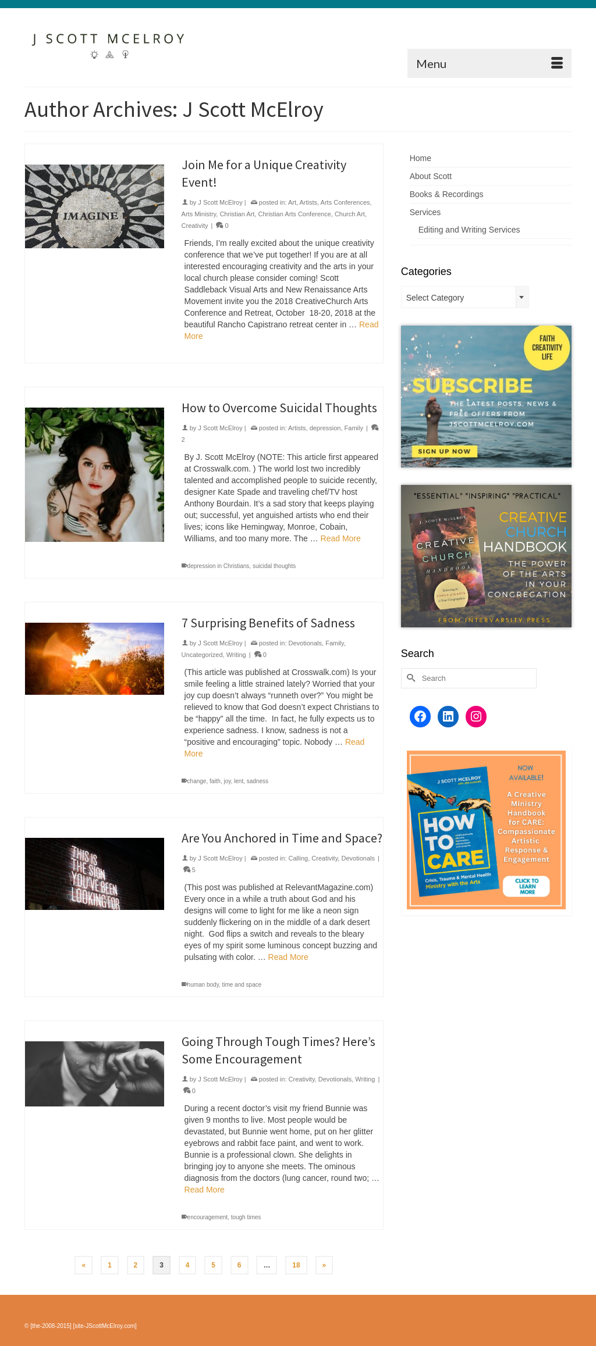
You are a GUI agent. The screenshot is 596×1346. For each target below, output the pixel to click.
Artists (309, 202)
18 (296, 1265)
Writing (236, 654)
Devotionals (305, 643)
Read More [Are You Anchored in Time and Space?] (288, 957)
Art (292, 202)
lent (238, 781)
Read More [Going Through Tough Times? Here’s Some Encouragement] (205, 1189)
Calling (298, 858)
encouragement (207, 1217)
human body (203, 984)
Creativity (195, 225)
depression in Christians (218, 566)
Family (354, 427)
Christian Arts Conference (294, 213)
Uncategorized (202, 654)
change (197, 781)
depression (325, 427)
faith (215, 781)
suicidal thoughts (274, 566)
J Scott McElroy (220, 202)
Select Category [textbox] (435, 297)
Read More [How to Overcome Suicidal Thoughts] (341, 538)
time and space (241, 984)
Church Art (350, 213)
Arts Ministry (199, 213)
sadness (257, 781)
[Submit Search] (409, 678)
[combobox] (465, 297)
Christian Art (236, 213)
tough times (246, 1217)
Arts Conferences (345, 202)
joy (227, 781)
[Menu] (489, 63)
